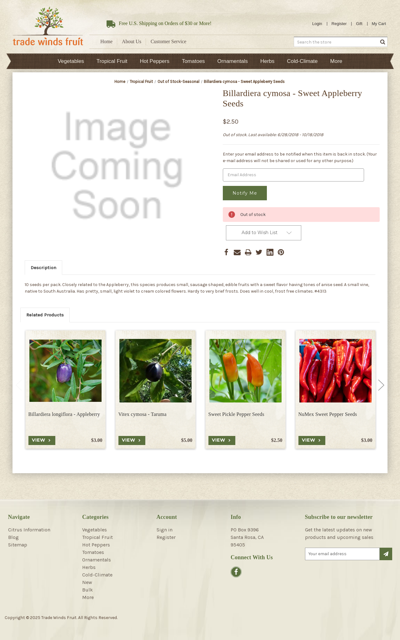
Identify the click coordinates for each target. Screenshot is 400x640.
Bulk (87, 589)
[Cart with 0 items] (379, 24)
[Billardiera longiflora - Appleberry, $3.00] (65, 370)
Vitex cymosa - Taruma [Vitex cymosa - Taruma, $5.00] (142, 413)
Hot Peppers (154, 61)
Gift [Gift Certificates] (359, 23)
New (87, 582)
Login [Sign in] (317, 23)
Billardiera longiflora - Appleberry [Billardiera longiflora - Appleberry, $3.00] (64, 413)
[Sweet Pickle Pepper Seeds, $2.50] (245, 370)
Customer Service (168, 41)
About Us (131, 41)
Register (339, 23)
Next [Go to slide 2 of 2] (381, 384)
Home (106, 41)
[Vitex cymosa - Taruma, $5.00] (155, 370)
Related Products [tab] (45, 314)
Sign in (164, 529)
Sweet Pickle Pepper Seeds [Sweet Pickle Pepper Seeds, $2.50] (236, 413)
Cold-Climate (302, 61)
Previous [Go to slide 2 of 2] (18, 384)
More (336, 61)
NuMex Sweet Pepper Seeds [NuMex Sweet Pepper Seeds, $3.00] (327, 413)
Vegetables (71, 61)
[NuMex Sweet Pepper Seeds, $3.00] (335, 370)
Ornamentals (233, 61)
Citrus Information (29, 529)
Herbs (267, 61)
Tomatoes (193, 61)
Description (43, 267)
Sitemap (17, 544)
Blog (13, 537)
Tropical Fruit (112, 61)
